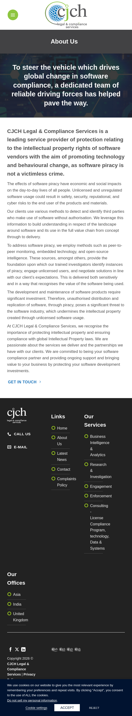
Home (62, 428)
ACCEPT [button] (67, 708)
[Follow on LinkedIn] (23, 649)
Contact (63, 469)
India (17, 604)
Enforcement (101, 496)
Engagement (101, 486)
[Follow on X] (17, 649)
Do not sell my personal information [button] (32, 700)
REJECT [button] (94, 707)
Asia (16, 595)
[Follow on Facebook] (10, 649)
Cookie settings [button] (36, 708)
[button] (13, 15)
